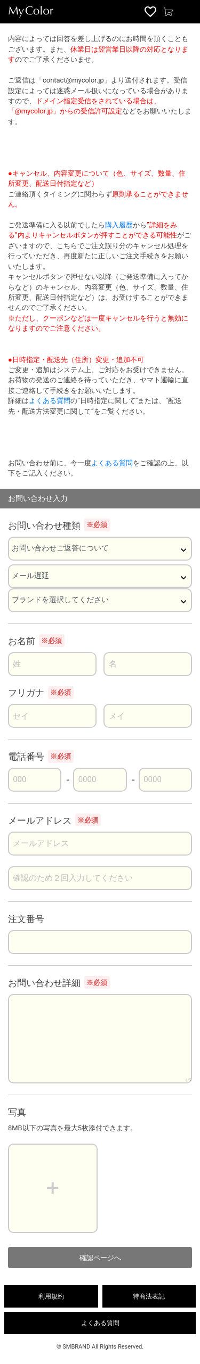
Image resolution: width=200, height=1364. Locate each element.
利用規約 (51, 1296)
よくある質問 (49, 401)
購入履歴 (119, 225)
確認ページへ (100, 1258)
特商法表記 (149, 1296)
